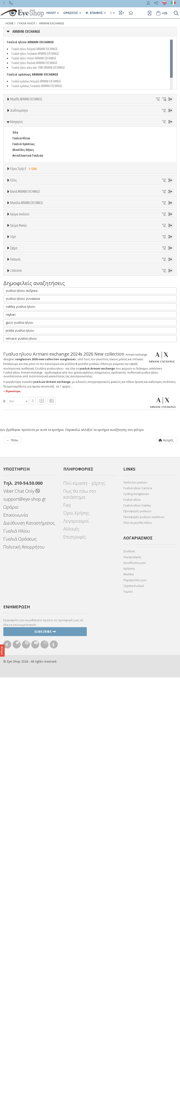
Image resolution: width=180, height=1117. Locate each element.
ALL (17, 443)
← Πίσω (12, 880)
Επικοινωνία (15, 954)
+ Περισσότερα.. (12, 830)
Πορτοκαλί (22, 466)
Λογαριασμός (132, 996)
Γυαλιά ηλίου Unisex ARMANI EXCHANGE (34, 58)
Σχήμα (13, 576)
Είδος (13, 234)
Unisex (16, 251)
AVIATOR (17, 593)
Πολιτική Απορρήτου (24, 986)
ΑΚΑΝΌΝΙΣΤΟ (20, 610)
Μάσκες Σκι (20, 279)
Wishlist (128, 1014)
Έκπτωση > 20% (22, 654)
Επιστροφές (74, 976)
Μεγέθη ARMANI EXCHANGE (26, 99)
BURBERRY (19, 361)
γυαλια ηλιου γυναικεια (23, 738)
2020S (15, 410)
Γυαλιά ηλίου (132, 939)
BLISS (15, 344)
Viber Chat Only (21, 931)
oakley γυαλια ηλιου (20, 746)
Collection (16, 665)
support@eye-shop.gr (24, 939)
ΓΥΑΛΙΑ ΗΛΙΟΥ (26, 23)
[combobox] (18, 841)
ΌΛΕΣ (15, 676)
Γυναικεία (18, 268)
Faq (67, 945)
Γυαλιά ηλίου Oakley (137, 945)
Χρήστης (129, 1008)
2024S (15, 393)
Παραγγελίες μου (135, 1020)
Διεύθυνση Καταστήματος (29, 962)
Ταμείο (128, 1031)
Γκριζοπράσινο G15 (27, 533)
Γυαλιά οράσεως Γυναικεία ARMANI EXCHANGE (37, 86)
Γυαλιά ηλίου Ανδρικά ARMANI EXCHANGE (35, 49)
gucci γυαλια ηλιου (19, 762)
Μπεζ (18, 454)
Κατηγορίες (16, 158)
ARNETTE (18, 332)
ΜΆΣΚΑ (16, 616)
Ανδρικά (17, 262)
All (14, 554)
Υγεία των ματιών (135, 922)
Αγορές (166, 880)
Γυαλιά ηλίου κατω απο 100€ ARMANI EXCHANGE (38, 67)
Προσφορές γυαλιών (137, 951)
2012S (15, 404)
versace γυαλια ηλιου (21, 778)
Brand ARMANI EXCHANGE (25, 298)
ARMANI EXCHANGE (51, 23)
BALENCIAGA (20, 338)
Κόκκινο (20, 477)
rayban (10, 754)
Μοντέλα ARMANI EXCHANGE (26, 376)
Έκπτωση (15, 632)
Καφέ (18, 521)
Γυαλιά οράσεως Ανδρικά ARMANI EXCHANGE (36, 81)
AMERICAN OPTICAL (24, 321)
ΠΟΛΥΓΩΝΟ (19, 622)
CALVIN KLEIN (20, 367)
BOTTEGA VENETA (23, 350)
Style (13, 543)
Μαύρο (19, 471)
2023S (15, 416)
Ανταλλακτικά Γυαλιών (27, 192)
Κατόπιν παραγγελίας (29, 139)
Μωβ (18, 460)
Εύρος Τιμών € (19, 216)
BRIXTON (18, 355)
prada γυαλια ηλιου (20, 770)
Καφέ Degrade (24, 527)
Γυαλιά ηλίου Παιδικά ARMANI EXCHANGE (34, 62)
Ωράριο (10, 947)
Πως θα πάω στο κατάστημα (79, 934)
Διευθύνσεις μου (134, 1002)
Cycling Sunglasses (136, 933)
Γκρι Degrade (23, 516)
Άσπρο (19, 448)
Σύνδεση (129, 991)
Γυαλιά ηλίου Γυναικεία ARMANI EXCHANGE (35, 53)
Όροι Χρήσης (76, 952)
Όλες (17, 643)
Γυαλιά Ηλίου (21, 175)
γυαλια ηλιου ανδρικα (21, 730)
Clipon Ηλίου (23, 504)
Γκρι (17, 510)
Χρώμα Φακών (18, 487)
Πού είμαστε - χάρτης (84, 923)
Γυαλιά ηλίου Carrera (137, 928)
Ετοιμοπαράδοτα (26, 134)
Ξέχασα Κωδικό (133, 1025)
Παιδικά (17, 274)
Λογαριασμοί (76, 960)
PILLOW (17, 605)
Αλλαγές (71, 968)
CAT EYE (17, 599)
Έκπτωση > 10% (22, 649)
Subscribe (45, 1071)
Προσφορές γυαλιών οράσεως (143, 956)
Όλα (16, 145)
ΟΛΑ (14, 110)
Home (10, 23)
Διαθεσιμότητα (19, 123)
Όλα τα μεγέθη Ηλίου (137, 962)
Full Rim (17, 560)
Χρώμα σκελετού (19, 432)
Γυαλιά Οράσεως (23, 181)
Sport (15, 256)
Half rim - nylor (22, 565)
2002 (15, 399)
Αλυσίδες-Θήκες (23, 186)
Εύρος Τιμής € (24, 205)
